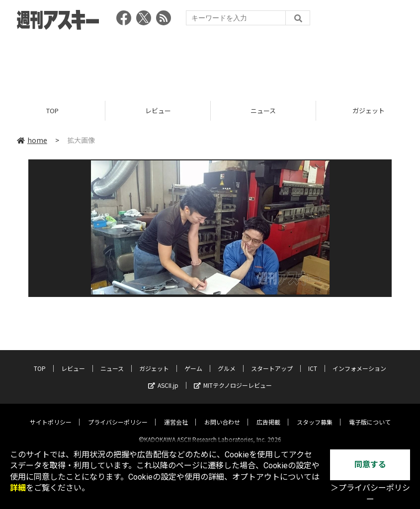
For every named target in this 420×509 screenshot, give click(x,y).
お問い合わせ (222, 413)
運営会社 (176, 413)
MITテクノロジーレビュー (233, 376)
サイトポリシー (51, 413)
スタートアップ (272, 360)
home (32, 140)
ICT (312, 360)
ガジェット (154, 360)
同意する (370, 464)
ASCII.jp (163, 376)
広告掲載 (268, 413)
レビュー (158, 110)
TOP (52, 110)
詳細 (18, 488)
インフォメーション (359, 360)
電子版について (370, 413)
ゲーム (193, 360)
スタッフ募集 (315, 413)
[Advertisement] (210, 62)
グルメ (227, 360)
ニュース (263, 110)
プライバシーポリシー (118, 413)
